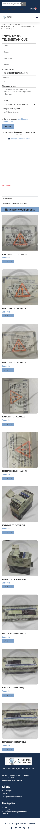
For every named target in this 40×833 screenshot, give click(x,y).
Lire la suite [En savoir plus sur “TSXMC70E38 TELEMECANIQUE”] (8, 478)
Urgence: (5, 100)
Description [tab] (7, 199)
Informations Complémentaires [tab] (15, 204)
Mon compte (7, 791)
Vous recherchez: (8, 69)
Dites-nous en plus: (9, 86)
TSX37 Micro (20, 27)
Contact (5, 814)
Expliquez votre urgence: (11, 109)
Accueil (3, 24)
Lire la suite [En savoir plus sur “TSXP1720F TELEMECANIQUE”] (8, 424)
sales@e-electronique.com (21, 139)
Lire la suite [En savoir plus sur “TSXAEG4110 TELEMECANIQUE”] (8, 587)
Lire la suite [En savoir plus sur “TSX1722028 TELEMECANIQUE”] (8, 749)
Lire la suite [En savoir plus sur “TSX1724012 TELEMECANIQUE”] (8, 641)
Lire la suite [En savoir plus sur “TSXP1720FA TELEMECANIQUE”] (8, 370)
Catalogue (6, 810)
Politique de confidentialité (12, 797)
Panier (4, 794)
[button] (36, 17)
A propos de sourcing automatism (15, 812)
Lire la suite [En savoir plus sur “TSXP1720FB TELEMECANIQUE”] (8, 316)
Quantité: (5, 78)
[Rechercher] (23, 4)
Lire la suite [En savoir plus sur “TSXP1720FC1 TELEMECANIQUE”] (8, 262)
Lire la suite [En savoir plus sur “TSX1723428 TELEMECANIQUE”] (8, 695)
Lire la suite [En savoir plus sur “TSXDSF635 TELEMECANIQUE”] (8, 533)
